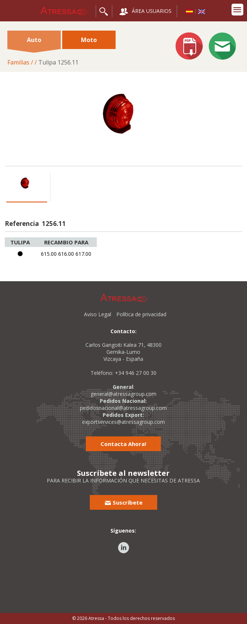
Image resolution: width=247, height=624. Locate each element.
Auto (33, 42)
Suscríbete (123, 502)
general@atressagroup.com (123, 393)
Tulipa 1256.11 (58, 62)
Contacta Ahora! (123, 443)
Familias (18, 62)
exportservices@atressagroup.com (123, 421)
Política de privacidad (141, 314)
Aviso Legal (97, 314)
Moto (89, 40)
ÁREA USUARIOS (145, 11)
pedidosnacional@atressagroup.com (123, 407)
